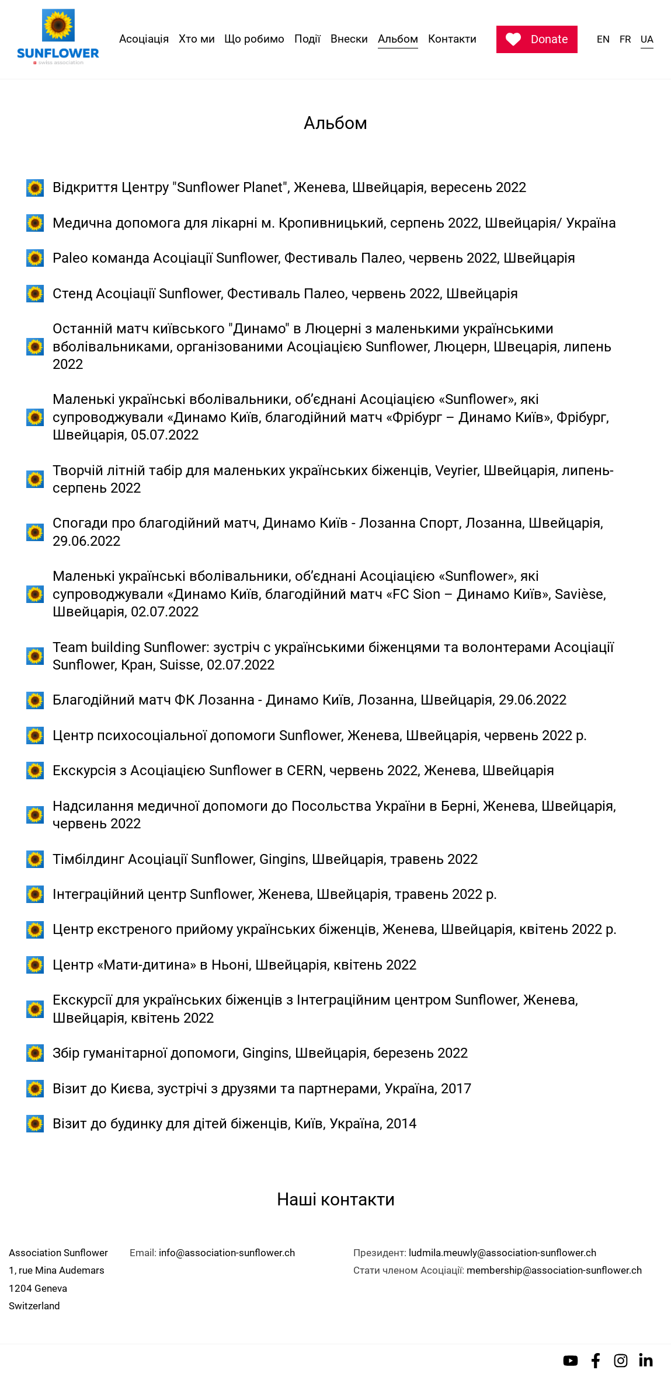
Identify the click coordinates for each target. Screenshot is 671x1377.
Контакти (452, 39)
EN (603, 39)
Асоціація (144, 39)
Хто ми (197, 39)
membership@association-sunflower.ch (554, 1270)
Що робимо (254, 39)
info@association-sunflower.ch (227, 1253)
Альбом (398, 39)
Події (307, 39)
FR (625, 39)
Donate (537, 39)
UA (647, 39)
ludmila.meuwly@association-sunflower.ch (502, 1253)
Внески (349, 39)
